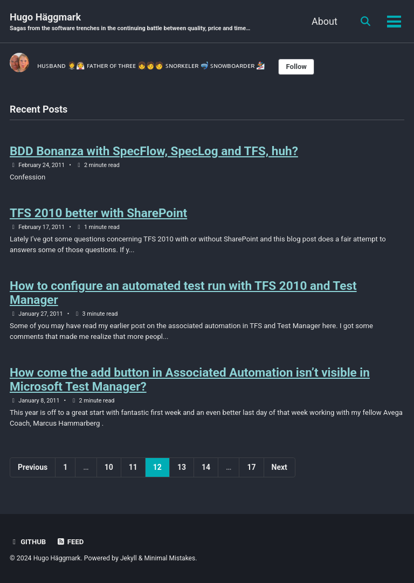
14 (206, 473)
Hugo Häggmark (133, 22)
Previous (32, 473)
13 (181, 473)
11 (133, 473)
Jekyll (130, 558)
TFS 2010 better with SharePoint (98, 216)
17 (251, 473)
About (323, 21)
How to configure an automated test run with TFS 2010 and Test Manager (183, 297)
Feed (71, 541)
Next (279, 473)
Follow (311, 67)
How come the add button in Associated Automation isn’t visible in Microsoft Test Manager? (190, 385)
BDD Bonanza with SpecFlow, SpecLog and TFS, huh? (154, 152)
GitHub (28, 541)
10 (109, 473)
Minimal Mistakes (172, 558)
